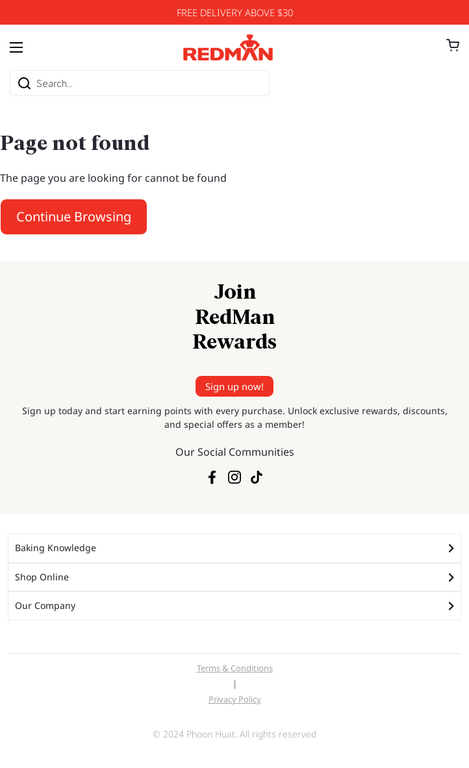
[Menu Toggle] (16, 47)
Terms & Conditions (235, 668)
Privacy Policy (235, 699)
